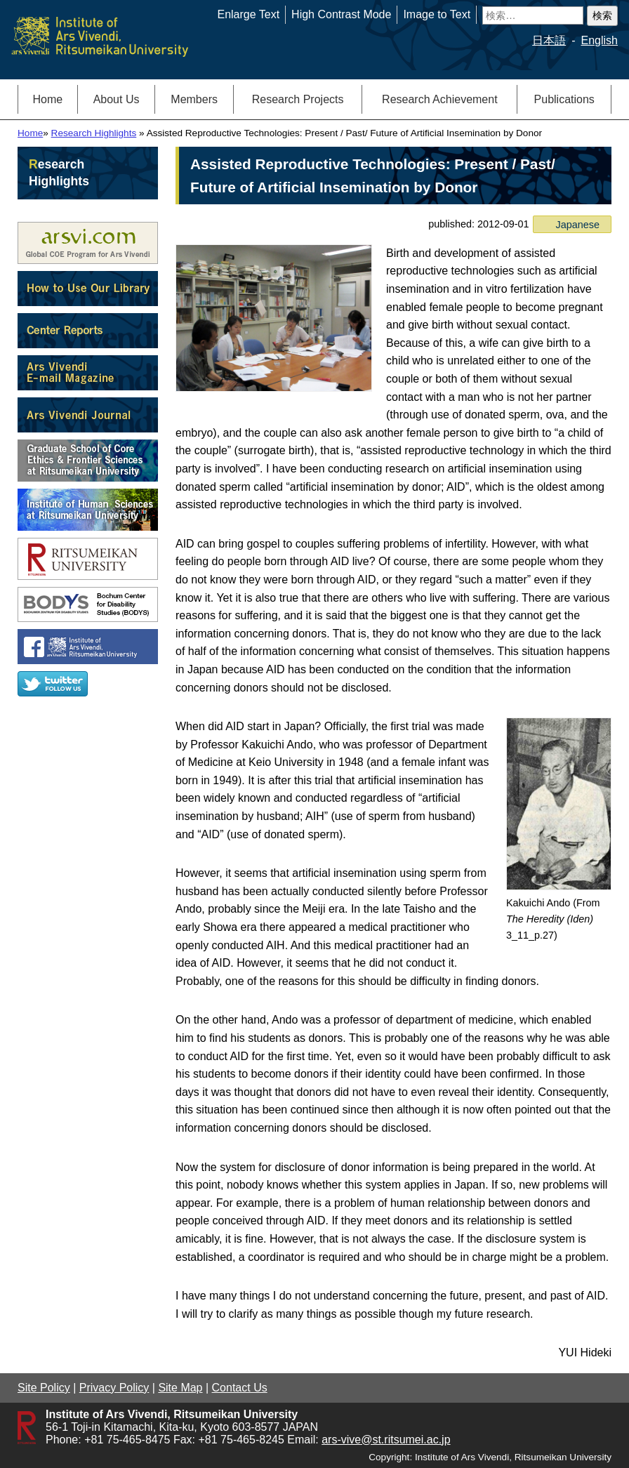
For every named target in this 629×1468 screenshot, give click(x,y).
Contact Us (239, 1388)
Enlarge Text (248, 14)
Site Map (180, 1388)
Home (48, 99)
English (599, 40)
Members (194, 99)
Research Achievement (440, 99)
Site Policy (44, 1388)
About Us (116, 99)
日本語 (549, 40)
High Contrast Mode (341, 14)
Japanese (578, 224)
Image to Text (436, 14)
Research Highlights (94, 133)
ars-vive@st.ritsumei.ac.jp (386, 1440)
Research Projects (298, 99)
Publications (564, 99)
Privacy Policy (114, 1388)
